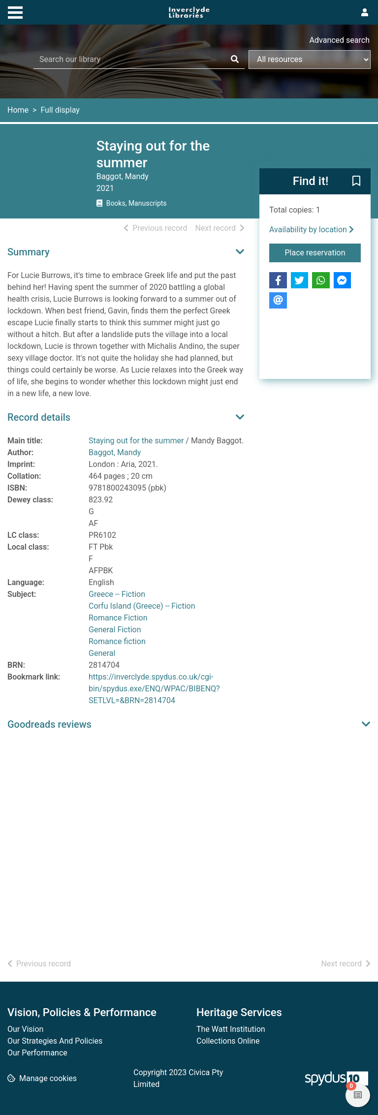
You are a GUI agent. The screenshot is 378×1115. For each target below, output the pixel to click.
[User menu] (364, 13)
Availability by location (311, 229)
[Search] (235, 59)
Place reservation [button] (323, 252)
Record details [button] (38, 417)
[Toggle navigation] (15, 11)
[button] (356, 182)
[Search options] (310, 59)
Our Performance (37, 1052)
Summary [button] (28, 252)
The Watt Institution (230, 1029)
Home (18, 110)
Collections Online (227, 1041)
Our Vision (25, 1029)
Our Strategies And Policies (54, 1041)
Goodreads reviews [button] (49, 724)
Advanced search (340, 40)
